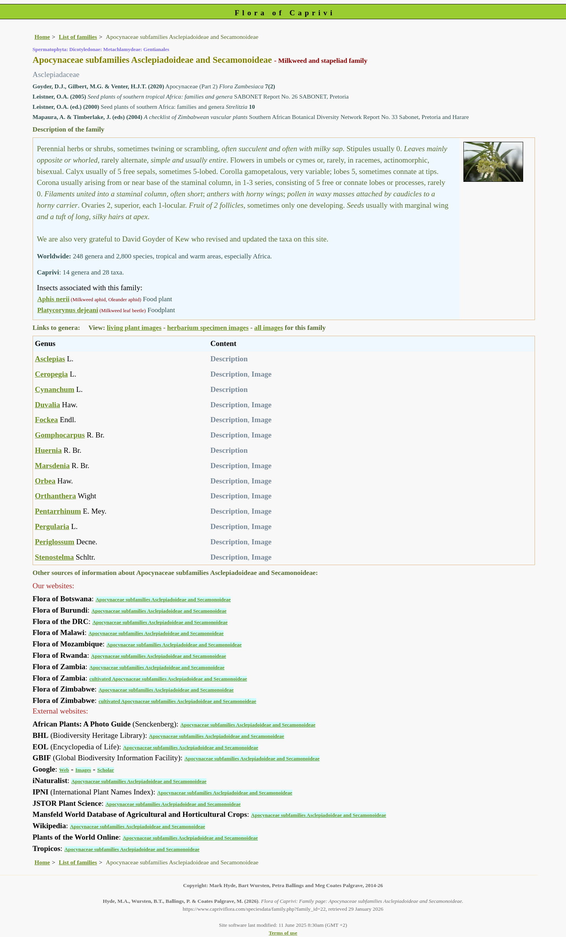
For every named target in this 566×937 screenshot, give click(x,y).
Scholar (105, 770)
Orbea (45, 481)
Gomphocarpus (60, 435)
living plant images (134, 327)
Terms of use (283, 933)
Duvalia (47, 405)
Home (42, 36)
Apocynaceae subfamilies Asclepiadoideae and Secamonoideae (163, 599)
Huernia (48, 450)
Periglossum (54, 542)
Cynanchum (54, 389)
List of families (78, 36)
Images (83, 770)
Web (64, 770)
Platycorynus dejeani (67, 310)
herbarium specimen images (207, 327)
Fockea (46, 419)
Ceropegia (51, 374)
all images (268, 327)
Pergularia (52, 526)
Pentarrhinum (58, 511)
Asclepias (50, 359)
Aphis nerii (53, 299)
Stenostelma (54, 557)
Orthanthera (55, 496)
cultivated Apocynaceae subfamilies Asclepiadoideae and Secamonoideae (168, 679)
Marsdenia (52, 465)
